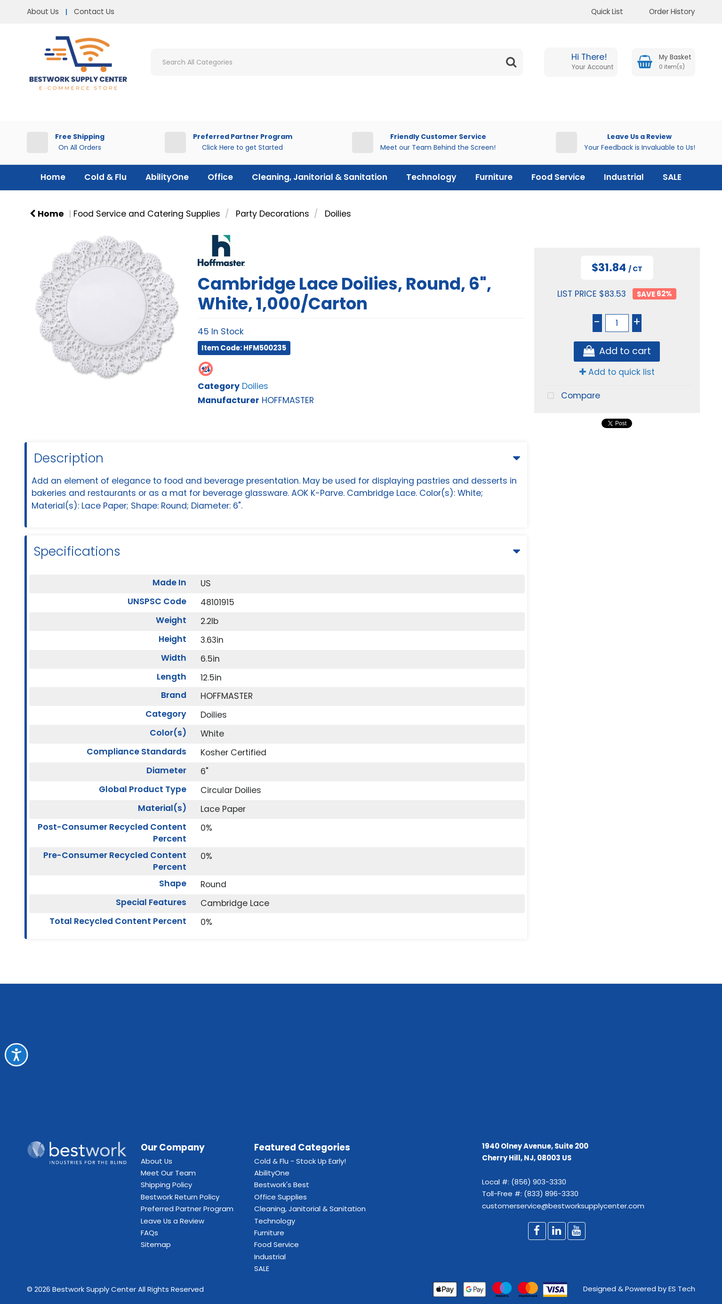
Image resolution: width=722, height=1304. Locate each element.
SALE (672, 177)
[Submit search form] (511, 62)
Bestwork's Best (281, 1185)
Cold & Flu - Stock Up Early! (300, 1161)
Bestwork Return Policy (180, 1197)
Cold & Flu (105, 177)
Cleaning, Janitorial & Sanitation (319, 177)
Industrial (624, 177)
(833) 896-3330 (551, 1194)
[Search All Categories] (337, 62)
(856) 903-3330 (538, 1182)
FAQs (149, 1233)
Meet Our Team (168, 1173)
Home (52, 177)
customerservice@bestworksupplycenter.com (563, 1206)
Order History (665, 11)
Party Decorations (272, 213)
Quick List (600, 11)
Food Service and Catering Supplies (146, 213)
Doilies (338, 213)
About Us (43, 11)
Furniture (494, 177)
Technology (431, 177)
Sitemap (156, 1244)
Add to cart (617, 351)
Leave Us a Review (172, 1221)
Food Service (558, 177)
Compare (571, 396)
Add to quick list (617, 372)
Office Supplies (280, 1197)
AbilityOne (167, 177)
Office (220, 177)
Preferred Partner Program (187, 1209)
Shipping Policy (166, 1185)
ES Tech (681, 1289)
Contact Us (94, 11)
